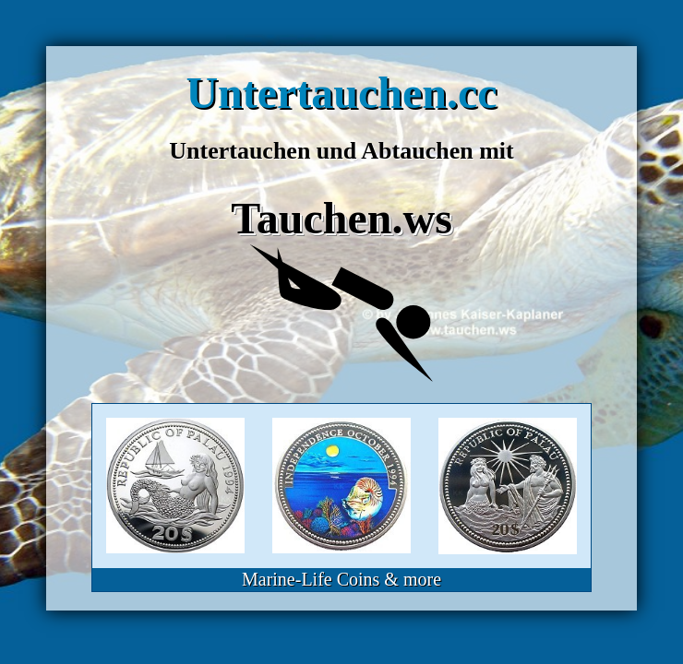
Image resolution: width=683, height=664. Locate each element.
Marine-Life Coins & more (341, 579)
